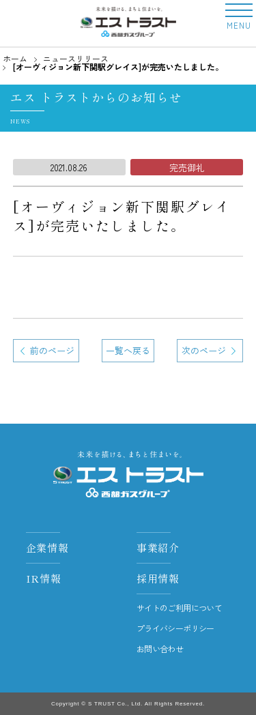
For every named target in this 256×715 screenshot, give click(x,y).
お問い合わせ (160, 649)
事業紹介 (158, 547)
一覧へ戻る (128, 350)
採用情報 (158, 578)
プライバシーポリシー (175, 628)
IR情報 (43, 578)
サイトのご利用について (179, 608)
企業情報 (47, 547)
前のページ (52, 350)
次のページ (204, 350)
